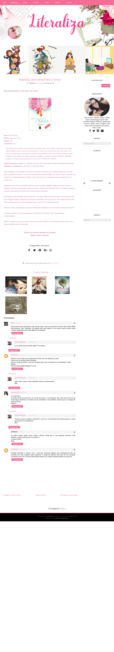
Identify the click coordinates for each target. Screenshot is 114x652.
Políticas (57, 2)
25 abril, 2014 (21, 433)
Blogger (62, 510)
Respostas (12, 339)
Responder (17, 335)
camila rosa (15, 394)
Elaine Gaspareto (62, 519)
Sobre (47, 2)
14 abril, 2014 (17, 324)
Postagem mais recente (12, 496)
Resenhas (14, 2)
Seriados (36, 2)
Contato (69, 2)
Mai (12, 324)
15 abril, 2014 (21, 356)
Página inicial (40, 496)
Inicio (4, 2)
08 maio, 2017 (21, 450)
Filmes (25, 2)
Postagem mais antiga (68, 496)
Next (109, 183)
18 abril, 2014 (32, 343)
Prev (84, 183)
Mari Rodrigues (39, 83)
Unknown (14, 356)
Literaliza (50, 517)
